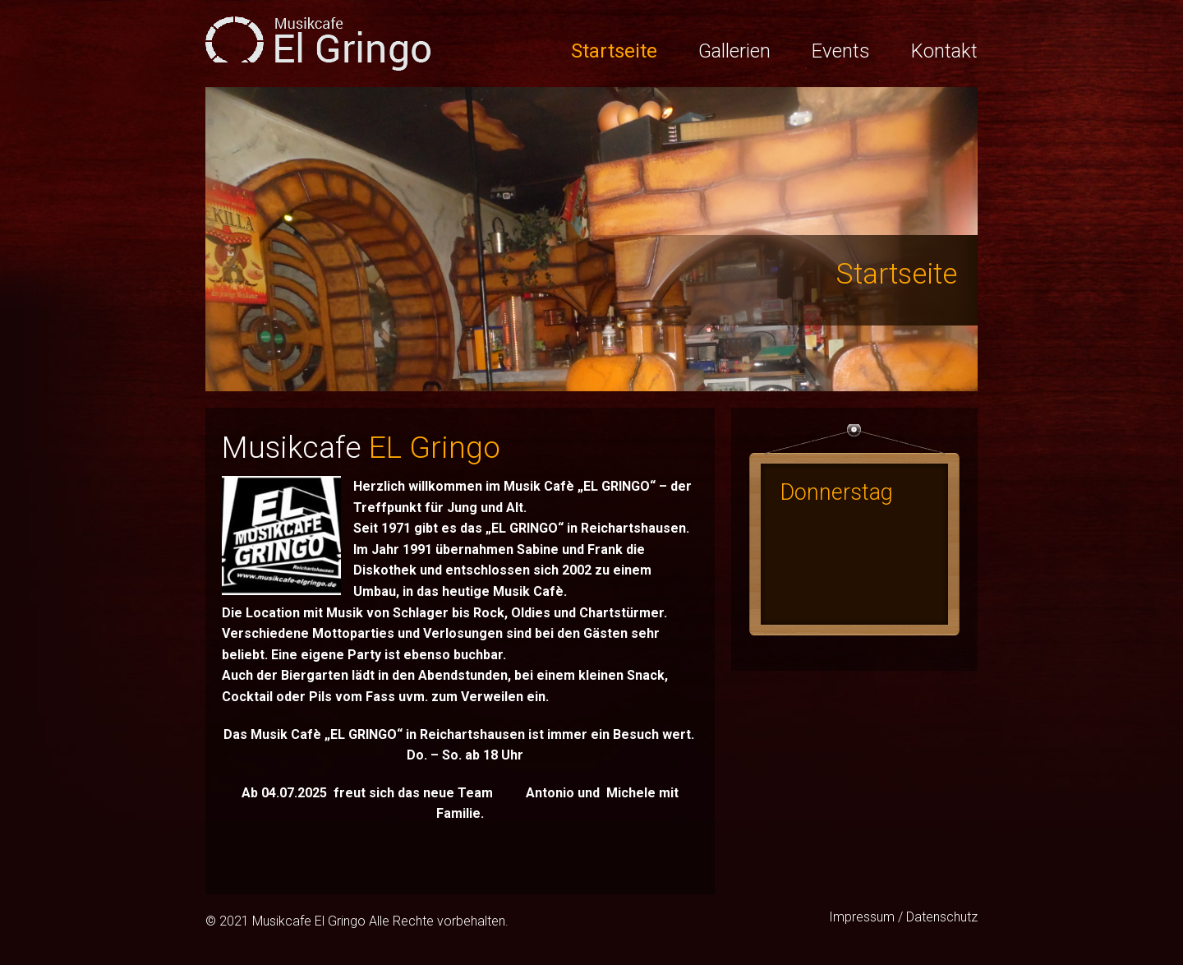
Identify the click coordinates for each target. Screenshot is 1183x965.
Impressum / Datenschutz (903, 917)
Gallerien (734, 50)
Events (841, 50)
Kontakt (944, 50)
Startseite (614, 50)
